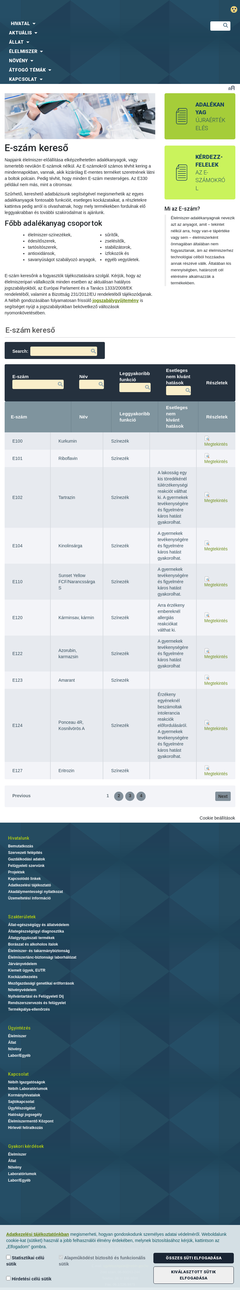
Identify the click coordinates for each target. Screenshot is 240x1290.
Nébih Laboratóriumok (28, 1089)
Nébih (81, 9)
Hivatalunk (18, 838)
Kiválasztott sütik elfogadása (193, 1275)
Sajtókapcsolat (21, 1102)
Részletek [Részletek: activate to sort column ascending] (217, 416)
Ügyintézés (19, 1027)
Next (223, 796)
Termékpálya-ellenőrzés (29, 1009)
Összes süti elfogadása (193, 1258)
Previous (21, 795)
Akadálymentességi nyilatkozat (35, 892)
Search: (54, 351)
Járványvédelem (22, 964)
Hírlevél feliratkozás (25, 1128)
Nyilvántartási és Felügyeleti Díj (36, 996)
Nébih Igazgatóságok (26, 1082)
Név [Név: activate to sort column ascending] (83, 416)
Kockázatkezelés (22, 977)
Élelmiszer (17, 1036)
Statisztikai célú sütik (25, 1260)
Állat (12, 1042)
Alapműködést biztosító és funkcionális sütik (102, 1260)
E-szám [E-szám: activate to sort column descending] (19, 416)
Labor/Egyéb (19, 1055)
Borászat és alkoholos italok (33, 944)
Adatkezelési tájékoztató (29, 885)
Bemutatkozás (20, 846)
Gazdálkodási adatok (26, 859)
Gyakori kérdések (26, 1146)
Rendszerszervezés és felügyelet (37, 1003)
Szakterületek (22, 916)
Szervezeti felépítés (25, 853)
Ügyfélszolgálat (21, 1108)
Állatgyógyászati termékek (31, 938)
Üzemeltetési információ (29, 898)
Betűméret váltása (231, 88)
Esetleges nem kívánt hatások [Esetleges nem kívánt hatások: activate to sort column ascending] (177, 417)
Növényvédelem (22, 990)
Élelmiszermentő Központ (31, 1121)
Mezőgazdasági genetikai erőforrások (41, 983)
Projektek (16, 872)
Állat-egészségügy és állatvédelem (38, 925)
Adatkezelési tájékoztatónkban (37, 1234)
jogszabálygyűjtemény (115, 300)
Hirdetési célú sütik (28, 1278)
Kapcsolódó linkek (24, 879)
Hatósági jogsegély (25, 1115)
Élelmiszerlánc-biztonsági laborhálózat (42, 957)
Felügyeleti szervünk (26, 866)
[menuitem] (100, 23)
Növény (14, 1049)
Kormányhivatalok (24, 1095)
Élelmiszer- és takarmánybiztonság (39, 951)
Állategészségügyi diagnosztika (36, 931)
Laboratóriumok (22, 1174)
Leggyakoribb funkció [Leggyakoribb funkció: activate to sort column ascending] (134, 416)
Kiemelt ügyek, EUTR (26, 970)
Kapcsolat (18, 1074)
